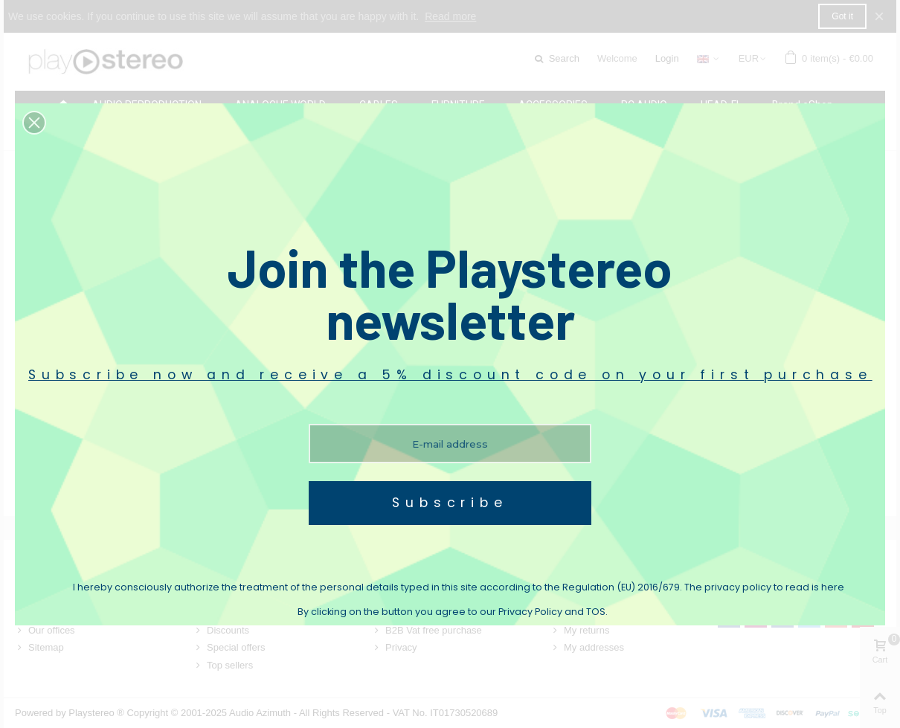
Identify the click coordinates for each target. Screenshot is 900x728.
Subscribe (449, 503)
